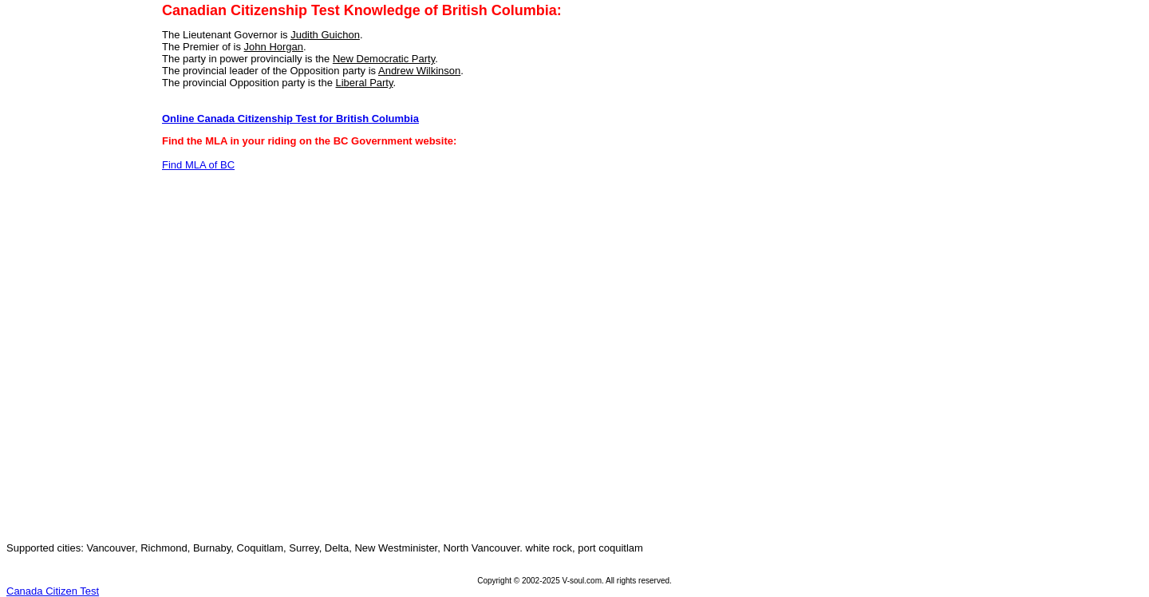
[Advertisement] (72, 289)
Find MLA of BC (198, 165)
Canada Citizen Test (52, 591)
